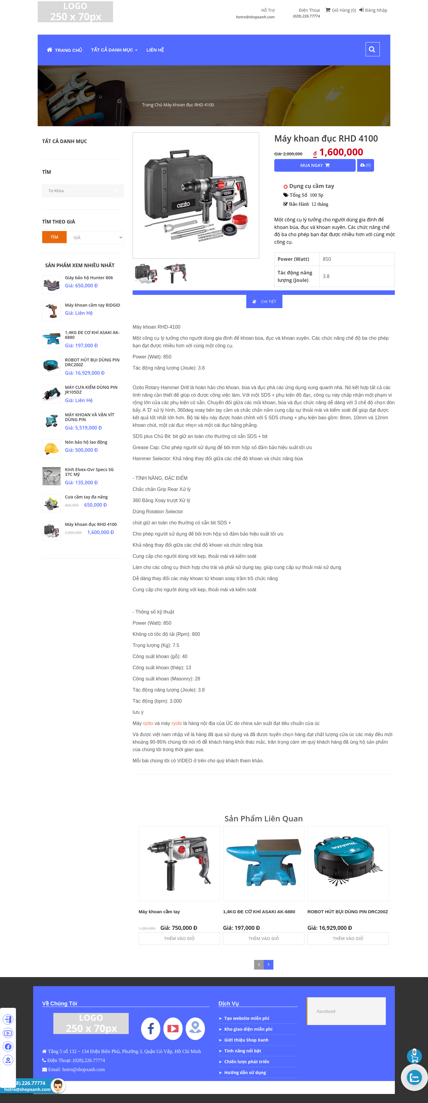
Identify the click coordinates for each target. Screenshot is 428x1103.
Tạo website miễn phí (246, 1018)
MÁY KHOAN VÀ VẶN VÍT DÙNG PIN (90, 417)
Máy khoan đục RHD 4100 (188, 105)
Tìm (54, 237)
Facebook (326, 1011)
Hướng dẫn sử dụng (245, 1072)
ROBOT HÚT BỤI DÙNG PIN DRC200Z (92, 362)
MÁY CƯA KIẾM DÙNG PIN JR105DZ (91, 389)
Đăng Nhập (373, 10)
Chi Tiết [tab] (264, 301)
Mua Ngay (314, 165)
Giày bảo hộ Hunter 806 (89, 277)
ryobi (176, 723)
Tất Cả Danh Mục (114, 49)
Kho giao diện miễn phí (248, 1029)
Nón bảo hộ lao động (86, 442)
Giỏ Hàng (340, 10)
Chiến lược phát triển (246, 1061)
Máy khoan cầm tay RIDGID (92, 305)
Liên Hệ (155, 49)
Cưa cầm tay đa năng (86, 497)
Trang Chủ (64, 50)
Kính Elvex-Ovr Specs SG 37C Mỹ (89, 472)
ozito (148, 723)
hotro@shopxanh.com (255, 17)
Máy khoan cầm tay (159, 911)
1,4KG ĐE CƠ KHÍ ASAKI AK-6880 (92, 335)
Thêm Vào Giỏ (179, 938)
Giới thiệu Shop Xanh (246, 1040)
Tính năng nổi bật (242, 1051)
